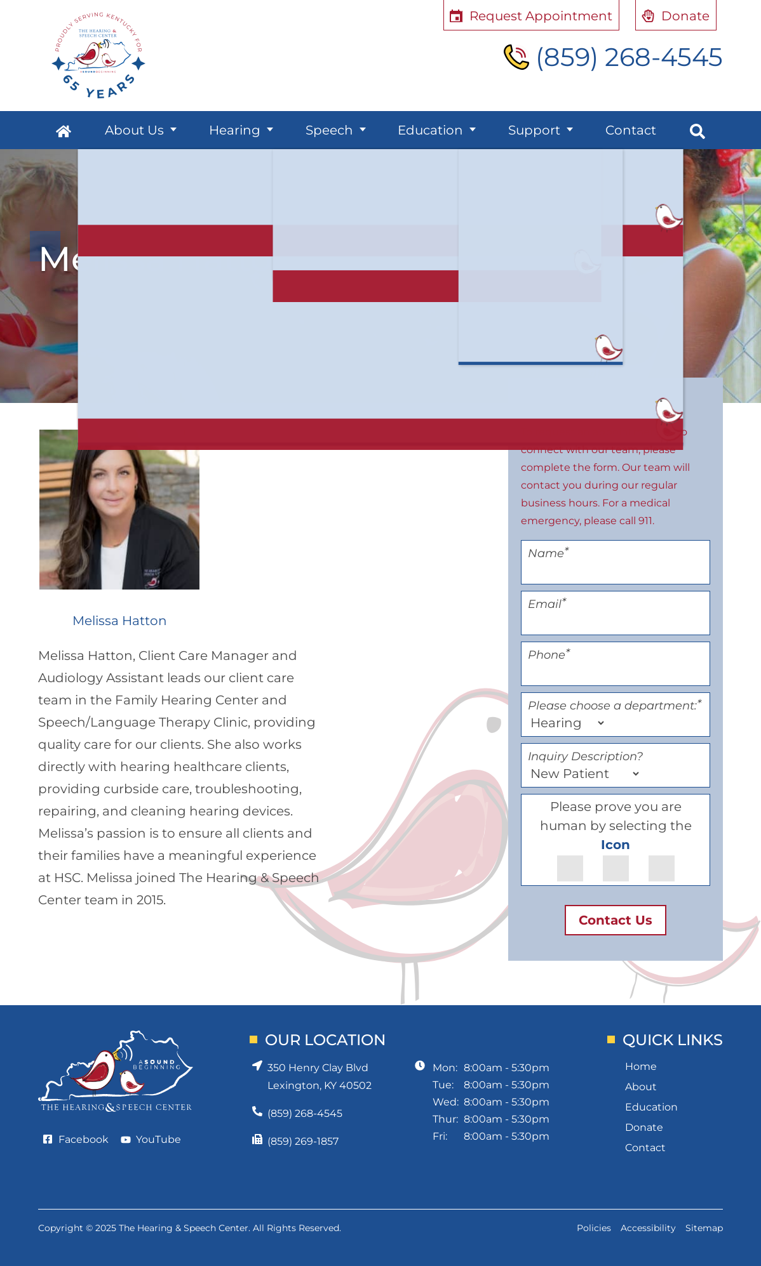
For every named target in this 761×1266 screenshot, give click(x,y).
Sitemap (704, 1228)
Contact (630, 130)
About (641, 1087)
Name (548, 553)
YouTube (158, 1139)
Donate (644, 1127)
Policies (594, 1228)
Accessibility (648, 1228)
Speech (329, 130)
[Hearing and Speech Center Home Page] (98, 55)
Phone (549, 655)
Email (547, 604)
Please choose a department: (614, 706)
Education (430, 130)
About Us (134, 130)
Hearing (234, 130)
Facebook (83, 1139)
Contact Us (615, 920)
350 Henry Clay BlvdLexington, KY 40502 (319, 1076)
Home (641, 1066)
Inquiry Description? (585, 756)
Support (534, 130)
